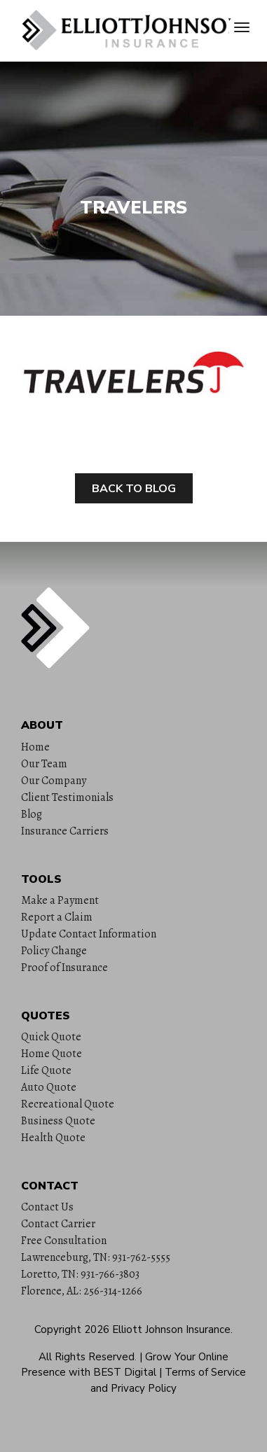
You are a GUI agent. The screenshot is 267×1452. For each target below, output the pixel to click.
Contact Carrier (58, 1223)
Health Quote (53, 1137)
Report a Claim (57, 917)
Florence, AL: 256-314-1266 (81, 1291)
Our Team (44, 764)
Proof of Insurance (64, 967)
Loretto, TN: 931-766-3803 (80, 1274)
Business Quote (58, 1121)
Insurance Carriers (65, 831)
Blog (31, 814)
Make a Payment (60, 900)
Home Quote (51, 1053)
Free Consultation (64, 1240)
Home (35, 747)
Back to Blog (134, 488)
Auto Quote (48, 1087)
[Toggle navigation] (242, 27)
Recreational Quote (67, 1104)
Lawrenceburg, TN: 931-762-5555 (95, 1257)
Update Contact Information (88, 934)
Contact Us (47, 1207)
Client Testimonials (67, 797)
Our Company (53, 780)
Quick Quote (51, 1037)
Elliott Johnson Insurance (171, 1329)
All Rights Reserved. (88, 1357)
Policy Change (54, 950)
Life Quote (46, 1070)
